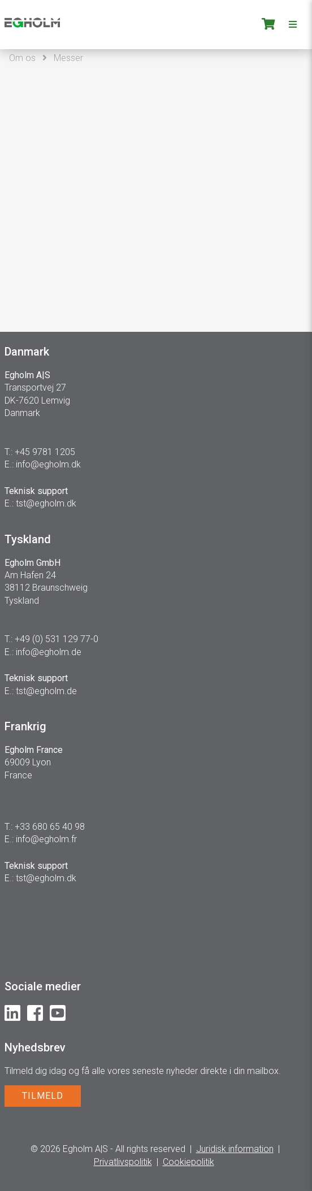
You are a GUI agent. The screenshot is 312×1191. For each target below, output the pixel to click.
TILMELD (42, 1095)
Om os (22, 58)
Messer (68, 58)
